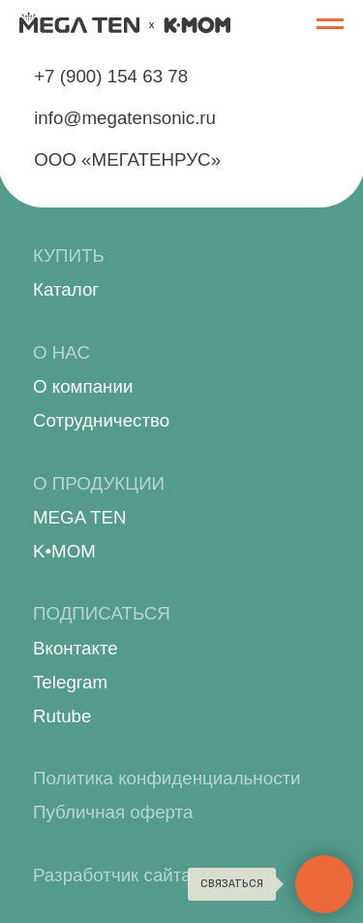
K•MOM (64, 551)
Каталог (66, 289)
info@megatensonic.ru (125, 118)
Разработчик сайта (112, 875)
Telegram (70, 682)
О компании (83, 386)
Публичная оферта (113, 812)
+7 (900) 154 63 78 (111, 76)
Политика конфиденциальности (167, 778)
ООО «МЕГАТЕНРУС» (127, 159)
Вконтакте (75, 648)
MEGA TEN (80, 517)
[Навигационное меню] (330, 24)
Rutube (62, 716)
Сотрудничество (101, 420)
